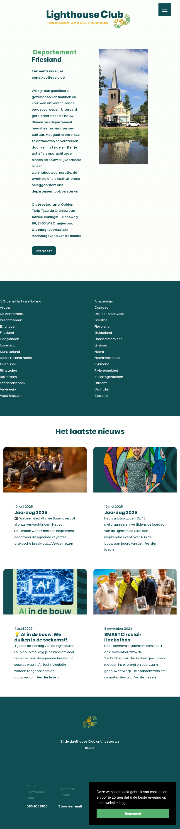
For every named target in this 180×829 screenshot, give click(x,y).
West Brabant (11, 395)
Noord (99, 351)
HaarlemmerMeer (108, 338)
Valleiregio (8, 389)
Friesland (7, 332)
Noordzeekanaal (107, 357)
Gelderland (103, 332)
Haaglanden (9, 338)
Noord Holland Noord (16, 357)
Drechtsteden (11, 320)
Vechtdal (102, 389)
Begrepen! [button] (133, 813)
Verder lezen (62, 543)
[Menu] (164, 9)
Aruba (5, 307)
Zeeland (101, 395)
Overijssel (8, 364)
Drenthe (101, 320)
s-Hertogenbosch (109, 376)
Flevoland (102, 326)
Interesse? (44, 251)
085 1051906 (37, 806)
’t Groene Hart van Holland (20, 301)
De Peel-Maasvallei (109, 313)
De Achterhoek (12, 313)
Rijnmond (102, 364)
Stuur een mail (70, 806)
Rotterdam (8, 376)
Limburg (101, 345)
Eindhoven (8, 326)
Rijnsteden (8, 370)
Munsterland (10, 351)
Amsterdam (104, 301)
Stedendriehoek (12, 382)
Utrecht (101, 382)
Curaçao (101, 307)
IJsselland (7, 345)
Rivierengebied (106, 370)
